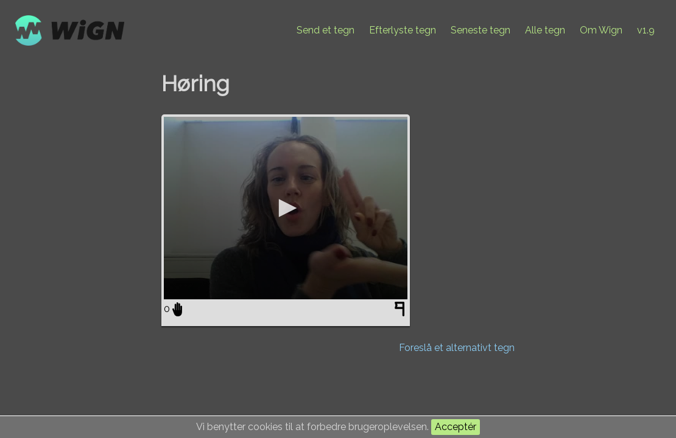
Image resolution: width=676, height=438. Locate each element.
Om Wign (601, 30)
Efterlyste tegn (402, 30)
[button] (285, 208)
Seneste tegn (480, 30)
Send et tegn (325, 30)
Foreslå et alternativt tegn (457, 347)
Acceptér (455, 427)
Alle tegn (545, 30)
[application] (285, 208)
